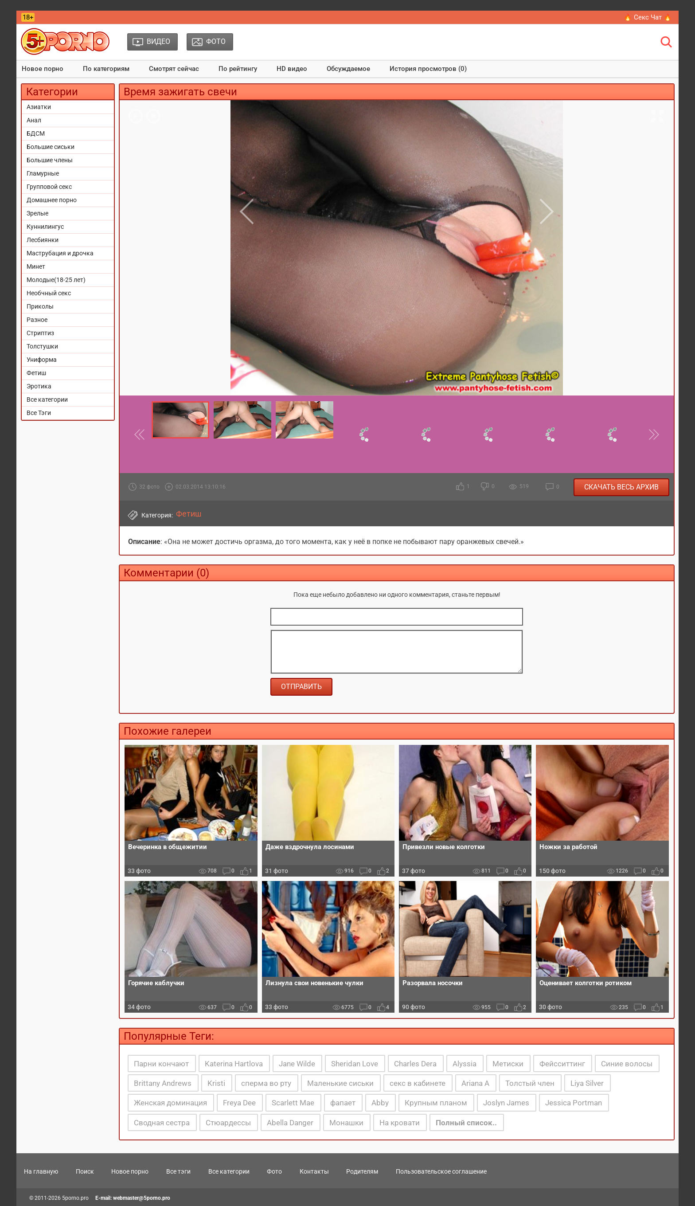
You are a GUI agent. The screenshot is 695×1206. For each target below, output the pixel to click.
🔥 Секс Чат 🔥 (648, 17)
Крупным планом (436, 1102)
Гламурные (43, 173)
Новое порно (42, 69)
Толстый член (529, 1083)
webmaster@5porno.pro (141, 1198)
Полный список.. (466, 1122)
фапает (342, 1102)
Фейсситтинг (562, 1063)
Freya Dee (239, 1102)
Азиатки (39, 106)
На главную (41, 1171)
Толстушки (42, 346)
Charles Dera (415, 1063)
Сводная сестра (162, 1122)
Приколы (40, 306)
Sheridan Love (354, 1063)
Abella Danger (290, 1122)
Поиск (85, 1171)
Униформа (42, 359)
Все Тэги (39, 412)
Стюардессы (228, 1122)
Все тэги (178, 1171)
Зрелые (37, 213)
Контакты (314, 1171)
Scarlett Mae (293, 1102)
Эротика (39, 386)
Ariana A (475, 1083)
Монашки (346, 1122)
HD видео (292, 69)
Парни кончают (161, 1063)
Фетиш (36, 372)
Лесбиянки (43, 239)
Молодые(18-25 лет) (56, 279)
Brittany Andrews (162, 1083)
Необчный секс (49, 293)
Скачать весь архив (621, 487)
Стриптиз (40, 333)
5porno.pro (75, 1198)
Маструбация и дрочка (60, 253)
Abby (380, 1102)
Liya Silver (587, 1083)
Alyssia (464, 1063)
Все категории (47, 399)
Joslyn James (506, 1102)
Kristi (216, 1083)
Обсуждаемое (348, 69)
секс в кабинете (417, 1083)
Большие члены (50, 160)
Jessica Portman (573, 1102)
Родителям (362, 1171)
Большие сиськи (50, 146)
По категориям (106, 69)
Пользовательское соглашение (441, 1171)
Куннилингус (45, 226)
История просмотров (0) (428, 69)
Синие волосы (626, 1063)
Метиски (507, 1063)
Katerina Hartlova (234, 1063)
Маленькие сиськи (340, 1083)
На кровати (399, 1122)
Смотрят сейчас (174, 69)
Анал (34, 120)
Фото (274, 1171)
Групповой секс (49, 186)
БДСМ (36, 133)
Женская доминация (170, 1102)
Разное (37, 319)
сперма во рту (266, 1083)
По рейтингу (238, 69)
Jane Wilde (297, 1063)
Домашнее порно (52, 200)
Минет (36, 266)
